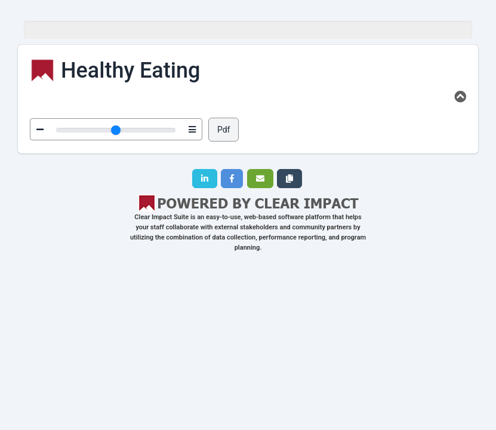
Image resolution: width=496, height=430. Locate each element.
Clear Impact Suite (161, 217)
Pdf (223, 129)
